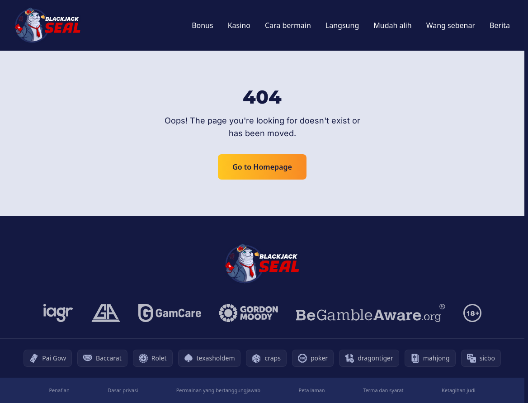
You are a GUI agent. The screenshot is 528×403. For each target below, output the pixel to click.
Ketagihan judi (459, 390)
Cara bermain (288, 25)
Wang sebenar (450, 25)
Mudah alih (392, 25)
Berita (500, 25)
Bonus (202, 25)
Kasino (239, 25)
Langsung (342, 25)
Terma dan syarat (383, 390)
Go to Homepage (262, 167)
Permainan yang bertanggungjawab (218, 390)
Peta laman (312, 390)
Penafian (59, 390)
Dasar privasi (123, 390)
